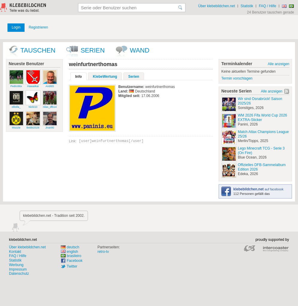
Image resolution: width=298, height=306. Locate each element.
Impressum (18, 269)
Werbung (16, 265)
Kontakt (15, 252)
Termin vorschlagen (236, 78)
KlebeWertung (105, 76)
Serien (93, 50)
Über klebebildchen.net (216, 6)
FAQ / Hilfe (267, 6)
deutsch (70, 247)
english (69, 252)
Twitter (72, 266)
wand (139, 50)
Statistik (246, 6)
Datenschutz (19, 273)
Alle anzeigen (278, 64)
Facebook (75, 261)
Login (16, 27)
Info (78, 76)
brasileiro (71, 256)
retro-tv (103, 252)
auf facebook (258, 189)
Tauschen (37, 50)
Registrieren (38, 27)
